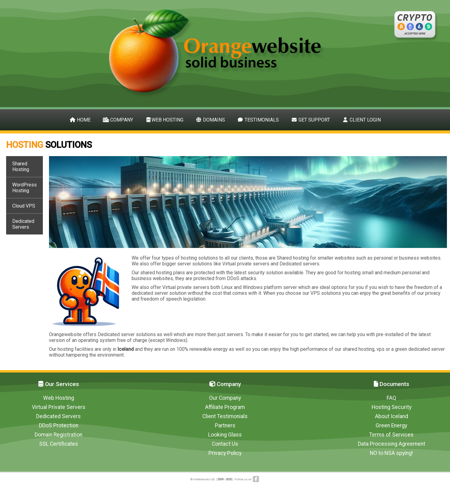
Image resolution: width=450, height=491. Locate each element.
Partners (225, 425)
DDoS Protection (58, 425)
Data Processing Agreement (391, 444)
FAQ (391, 398)
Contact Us (225, 444)
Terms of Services (391, 435)
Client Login (361, 120)
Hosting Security (391, 407)
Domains (210, 120)
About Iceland (391, 416)
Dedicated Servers (23, 224)
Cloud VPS (23, 206)
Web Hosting (164, 120)
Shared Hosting (20, 166)
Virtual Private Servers (58, 407)
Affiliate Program (225, 407)
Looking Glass (225, 435)
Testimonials (258, 120)
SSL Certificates (58, 444)
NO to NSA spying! (391, 453)
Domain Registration (58, 435)
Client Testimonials (225, 416)
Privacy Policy (225, 453)
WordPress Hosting (24, 187)
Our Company (225, 398)
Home (80, 120)
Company (118, 120)
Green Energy (391, 425)
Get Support (310, 120)
